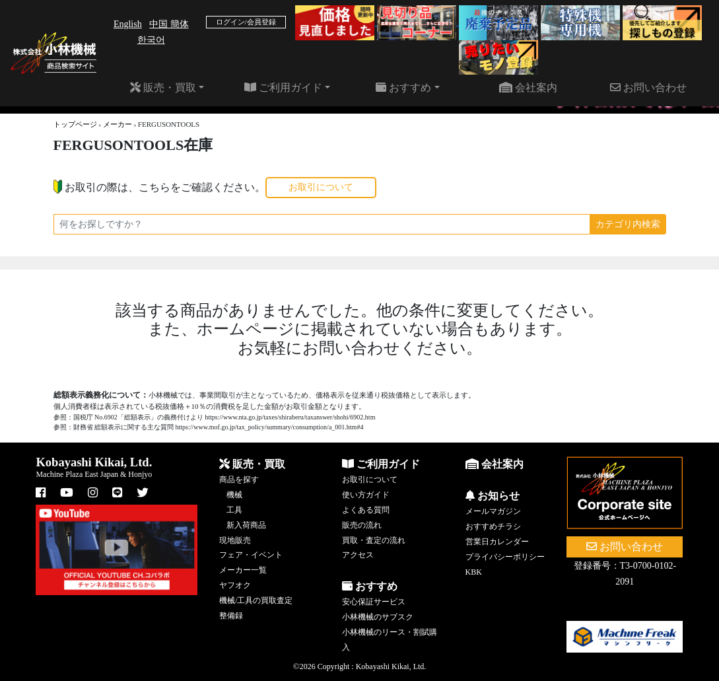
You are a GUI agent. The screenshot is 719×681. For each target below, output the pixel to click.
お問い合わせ (648, 87)
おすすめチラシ (493, 526)
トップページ (75, 124)
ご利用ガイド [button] (283, 87)
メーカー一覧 (243, 570)
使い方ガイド (366, 494)
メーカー (117, 124)
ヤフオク (235, 585)
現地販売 (235, 540)
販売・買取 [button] (163, 87)
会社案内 (528, 87)
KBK (473, 572)
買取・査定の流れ (373, 540)
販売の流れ (362, 525)
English (128, 24)
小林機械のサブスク (377, 617)
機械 (234, 494)
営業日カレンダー (497, 541)
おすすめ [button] (403, 87)
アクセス (358, 554)
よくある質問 (366, 510)
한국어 (151, 40)
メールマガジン (493, 511)
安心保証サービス (373, 601)
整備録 (231, 615)
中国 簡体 (169, 24)
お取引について (321, 187)
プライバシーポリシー (505, 556)
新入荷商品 (246, 525)
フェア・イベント (251, 554)
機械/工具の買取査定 (255, 600)
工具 (234, 510)
